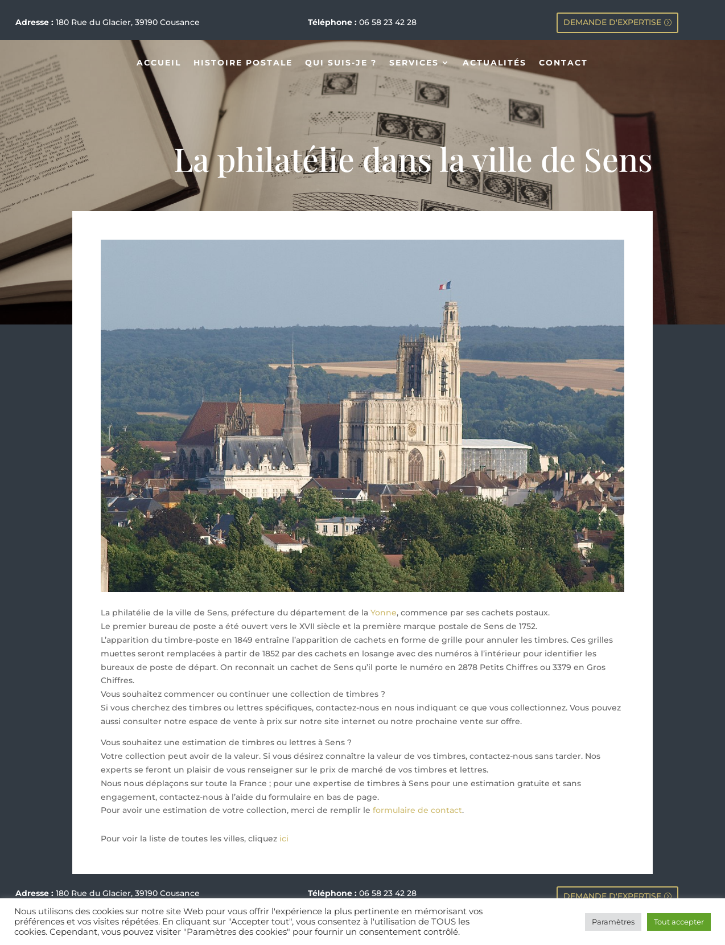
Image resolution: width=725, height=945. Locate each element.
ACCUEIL (159, 63)
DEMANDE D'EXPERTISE (612, 22)
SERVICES (414, 63)
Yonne (383, 612)
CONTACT (563, 63)
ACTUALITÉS (494, 63)
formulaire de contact (417, 810)
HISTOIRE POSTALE (243, 63)
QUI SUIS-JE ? (341, 63)
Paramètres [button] (613, 921)
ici (284, 838)
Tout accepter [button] (679, 921)
